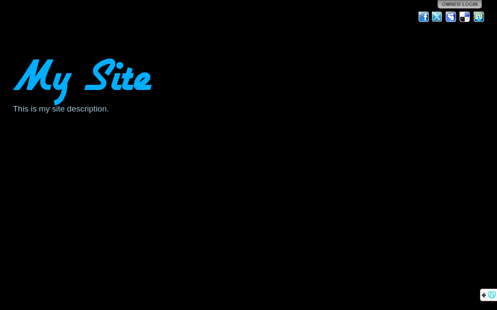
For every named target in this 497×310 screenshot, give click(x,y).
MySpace (451, 17)
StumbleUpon (479, 17)
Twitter (437, 17)
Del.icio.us (465, 17)
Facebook (424, 17)
